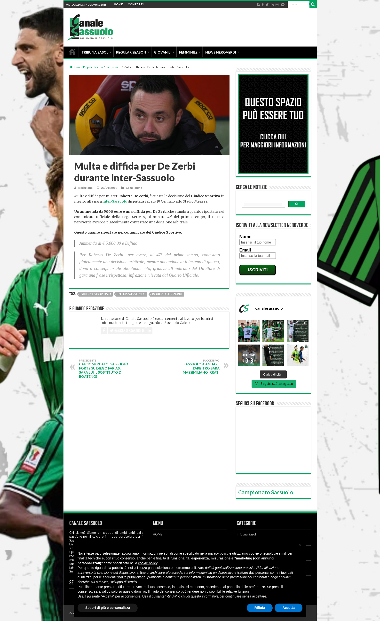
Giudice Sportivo (95, 294)
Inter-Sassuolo (115, 201)
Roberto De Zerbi (167, 294)
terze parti (146, 568)
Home (75, 67)
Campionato (113, 67)
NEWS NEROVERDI (220, 52)
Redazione (85, 187)
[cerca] (263, 204)
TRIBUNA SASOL (94, 52)
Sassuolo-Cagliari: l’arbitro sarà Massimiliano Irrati (195, 366)
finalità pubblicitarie (131, 577)
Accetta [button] (288, 608)
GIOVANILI (162, 52)
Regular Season (93, 67)
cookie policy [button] (147, 563)
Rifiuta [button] (259, 608)
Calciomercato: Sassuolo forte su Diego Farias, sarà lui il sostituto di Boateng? (104, 368)
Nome (245, 237)
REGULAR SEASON (131, 52)
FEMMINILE (188, 52)
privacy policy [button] (218, 553)
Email (245, 250)
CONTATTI (136, 4)
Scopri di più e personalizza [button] (107, 608)
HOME (118, 4)
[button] (300, 545)
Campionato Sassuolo (265, 492)
